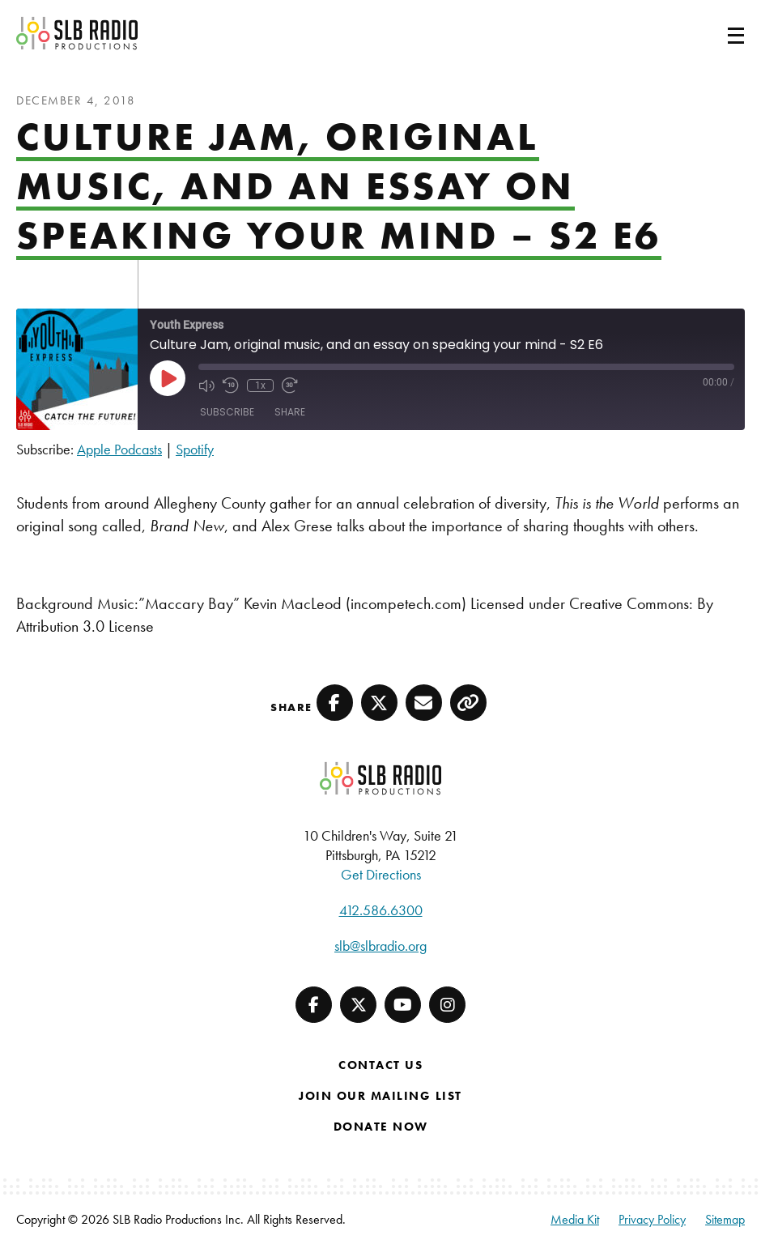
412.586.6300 (381, 910)
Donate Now (381, 1126)
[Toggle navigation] (716, 33)
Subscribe (227, 412)
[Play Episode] (167, 378)
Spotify (195, 449)
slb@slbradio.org (380, 945)
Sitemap (725, 1219)
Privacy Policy (652, 1219)
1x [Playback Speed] (260, 385)
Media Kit (575, 1219)
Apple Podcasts (119, 449)
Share (289, 412)
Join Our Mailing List (380, 1096)
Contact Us (380, 1065)
